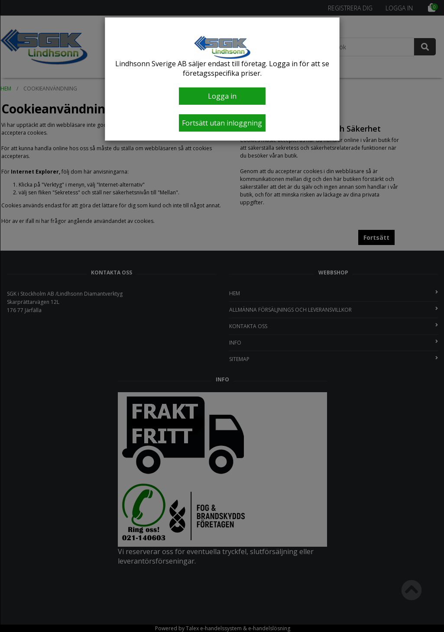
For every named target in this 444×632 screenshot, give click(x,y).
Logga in (222, 96)
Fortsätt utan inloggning (222, 123)
